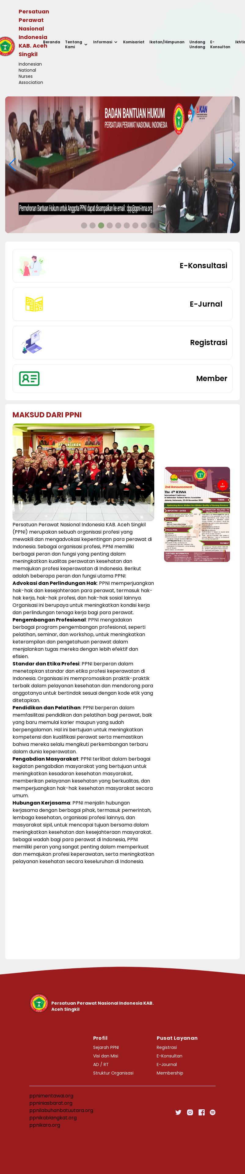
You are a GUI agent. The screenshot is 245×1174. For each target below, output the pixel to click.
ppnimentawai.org (51, 1095)
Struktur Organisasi (113, 1073)
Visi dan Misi (105, 1056)
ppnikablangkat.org (53, 1117)
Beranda (51, 42)
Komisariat (133, 42)
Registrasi (167, 1047)
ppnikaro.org (44, 1125)
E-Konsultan (220, 44)
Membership (170, 1073)
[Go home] (97, 1003)
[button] (84, 225)
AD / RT (101, 1064)
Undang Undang (197, 44)
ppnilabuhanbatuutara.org (61, 1110)
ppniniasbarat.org (50, 1103)
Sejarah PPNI (106, 1047)
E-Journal (167, 1064)
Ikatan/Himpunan (167, 42)
